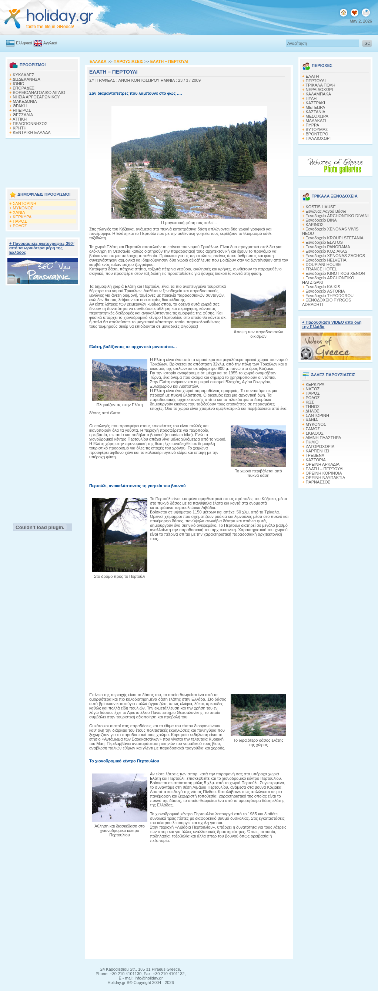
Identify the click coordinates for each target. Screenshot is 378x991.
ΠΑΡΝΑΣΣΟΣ (318, 482)
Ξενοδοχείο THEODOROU (330, 295)
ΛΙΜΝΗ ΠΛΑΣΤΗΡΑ (323, 437)
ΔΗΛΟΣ (312, 411)
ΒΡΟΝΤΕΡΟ (317, 134)
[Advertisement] (42, 161)
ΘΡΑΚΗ (20, 106)
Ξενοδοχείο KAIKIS (323, 286)
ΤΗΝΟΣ (312, 406)
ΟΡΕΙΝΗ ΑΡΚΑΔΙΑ (323, 464)
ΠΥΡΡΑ (312, 125)
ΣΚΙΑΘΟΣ (315, 433)
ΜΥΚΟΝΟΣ (23, 208)
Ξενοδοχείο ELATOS (324, 242)
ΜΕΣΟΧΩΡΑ (317, 116)
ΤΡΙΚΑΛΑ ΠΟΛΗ (320, 85)
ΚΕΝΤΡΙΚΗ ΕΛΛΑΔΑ (32, 132)
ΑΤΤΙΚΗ (20, 119)
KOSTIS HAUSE (321, 207)
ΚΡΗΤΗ (20, 128)
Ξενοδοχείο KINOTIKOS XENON (335, 273)
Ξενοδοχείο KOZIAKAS (327, 251)
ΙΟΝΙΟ (18, 83)
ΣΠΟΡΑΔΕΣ (24, 88)
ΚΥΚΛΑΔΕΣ (23, 75)
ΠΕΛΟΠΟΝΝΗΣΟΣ (30, 123)
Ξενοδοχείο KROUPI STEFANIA (335, 238)
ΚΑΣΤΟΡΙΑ (316, 460)
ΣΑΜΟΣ (313, 429)
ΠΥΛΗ (311, 98)
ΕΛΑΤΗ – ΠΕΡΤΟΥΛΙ (325, 468)
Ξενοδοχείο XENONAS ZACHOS (335, 255)
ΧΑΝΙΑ (19, 212)
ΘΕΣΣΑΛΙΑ (23, 114)
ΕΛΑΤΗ (312, 76)
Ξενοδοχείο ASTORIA (325, 291)
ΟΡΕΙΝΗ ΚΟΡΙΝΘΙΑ (324, 473)
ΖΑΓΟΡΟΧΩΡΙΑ (320, 446)
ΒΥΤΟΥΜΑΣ (317, 129)
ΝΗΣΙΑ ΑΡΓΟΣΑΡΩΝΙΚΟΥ (36, 97)
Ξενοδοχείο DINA (321, 220)
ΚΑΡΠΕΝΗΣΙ (317, 451)
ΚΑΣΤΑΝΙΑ (315, 111)
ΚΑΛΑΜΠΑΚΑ (318, 94)
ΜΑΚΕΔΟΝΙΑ (25, 101)
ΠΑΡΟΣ (20, 221)
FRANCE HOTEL (321, 269)
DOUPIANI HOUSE (323, 264)
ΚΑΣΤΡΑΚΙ (315, 103)
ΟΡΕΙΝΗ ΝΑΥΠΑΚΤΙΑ (325, 477)
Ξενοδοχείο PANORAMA (328, 247)
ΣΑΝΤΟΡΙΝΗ (24, 203)
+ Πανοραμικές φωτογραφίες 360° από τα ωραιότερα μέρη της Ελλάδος (41, 248)
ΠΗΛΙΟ (312, 442)
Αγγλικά (45, 43)
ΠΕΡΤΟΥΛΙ (316, 80)
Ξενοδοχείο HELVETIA (326, 260)
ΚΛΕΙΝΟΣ (315, 224)
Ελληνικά (19, 43)
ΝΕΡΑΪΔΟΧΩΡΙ (319, 89)
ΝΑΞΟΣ (313, 389)
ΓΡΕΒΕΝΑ (315, 455)
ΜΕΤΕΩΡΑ (315, 107)
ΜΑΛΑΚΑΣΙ (316, 120)
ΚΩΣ (310, 402)
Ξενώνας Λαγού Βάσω (326, 211)
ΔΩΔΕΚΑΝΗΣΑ (26, 79)
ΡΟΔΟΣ (20, 225)
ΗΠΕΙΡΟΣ (22, 110)
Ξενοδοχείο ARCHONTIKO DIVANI (337, 215)
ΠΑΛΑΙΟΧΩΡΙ (318, 138)
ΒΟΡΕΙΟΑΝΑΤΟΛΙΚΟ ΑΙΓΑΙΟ (39, 92)
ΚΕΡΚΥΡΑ (22, 217)
